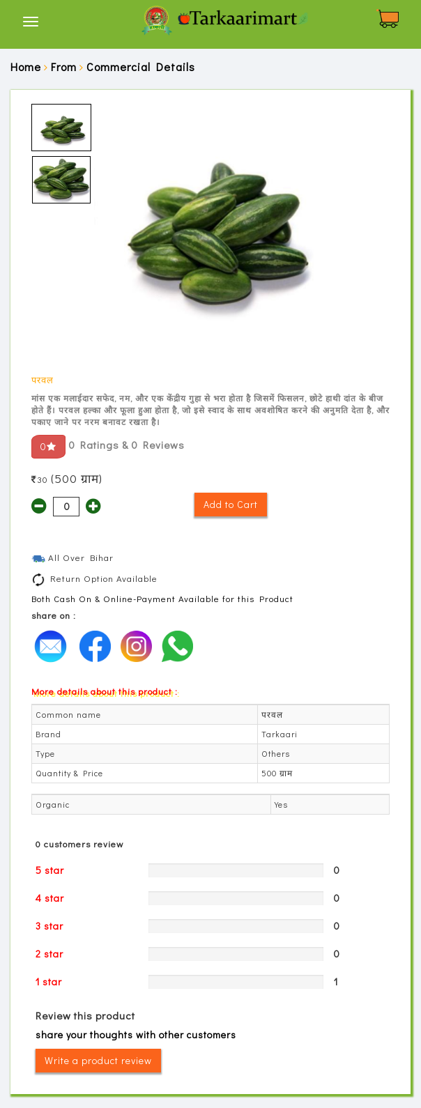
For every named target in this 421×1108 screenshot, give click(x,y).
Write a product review (98, 1060)
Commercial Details (140, 66)
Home (25, 66)
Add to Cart (231, 504)
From (64, 66)
